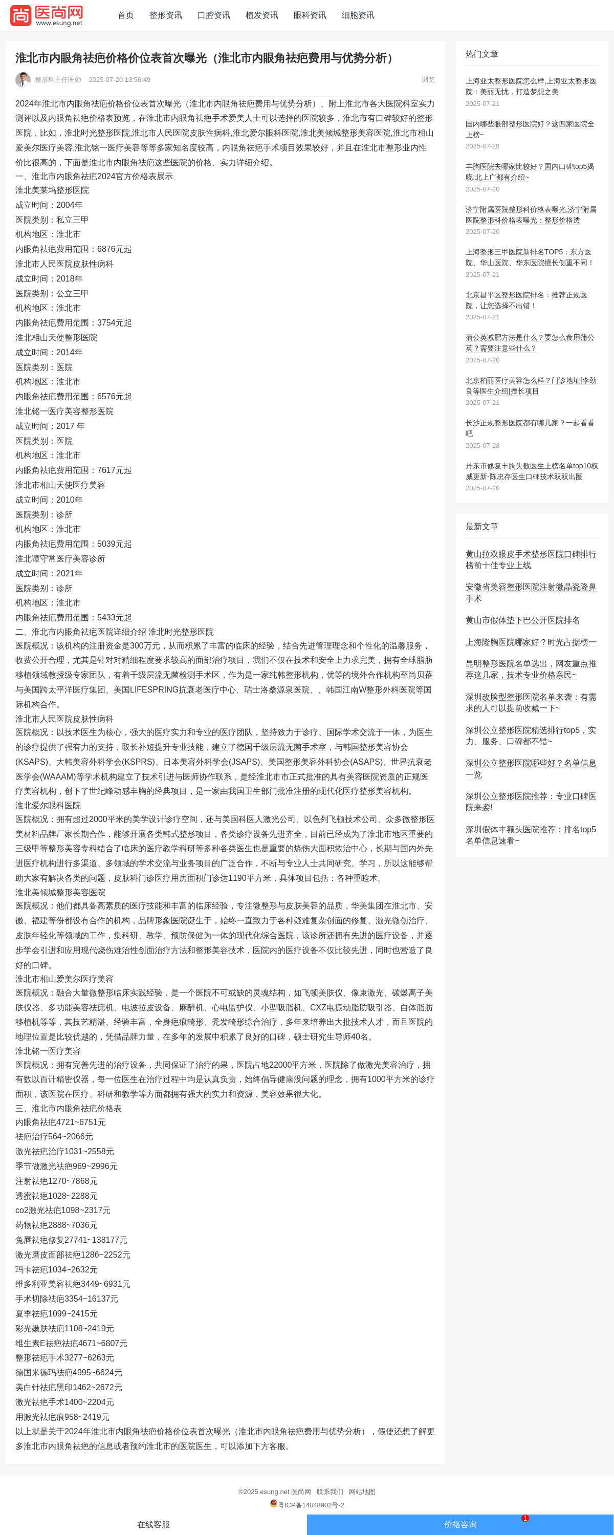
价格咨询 (487, 1522)
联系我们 (330, 1492)
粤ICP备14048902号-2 (307, 1505)
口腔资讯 (214, 15)
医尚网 (301, 1492)
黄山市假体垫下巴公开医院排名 (523, 620)
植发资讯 (262, 15)
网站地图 (362, 1492)
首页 (126, 15)
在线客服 (153, 1524)
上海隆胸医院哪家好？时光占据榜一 (531, 642)
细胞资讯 (358, 15)
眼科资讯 (310, 15)
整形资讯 (165, 15)
